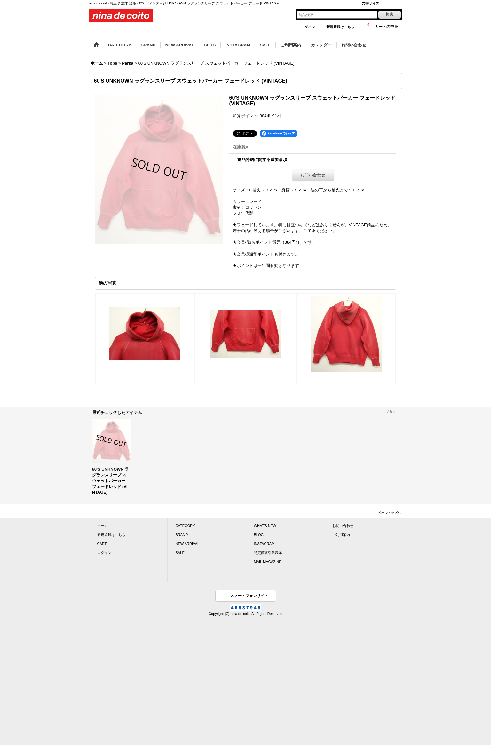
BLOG (259, 535)
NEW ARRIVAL (188, 544)
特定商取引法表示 (268, 553)
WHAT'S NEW (265, 526)
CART (102, 544)
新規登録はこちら (340, 27)
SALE (180, 553)
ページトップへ (389, 512)
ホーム (102, 526)
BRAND (182, 535)
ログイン (308, 27)
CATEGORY (185, 526)
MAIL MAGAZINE (267, 561)
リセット (392, 411)
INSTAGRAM (264, 544)
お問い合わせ (312, 175)
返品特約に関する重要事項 (262, 159)
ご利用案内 (341, 535)
